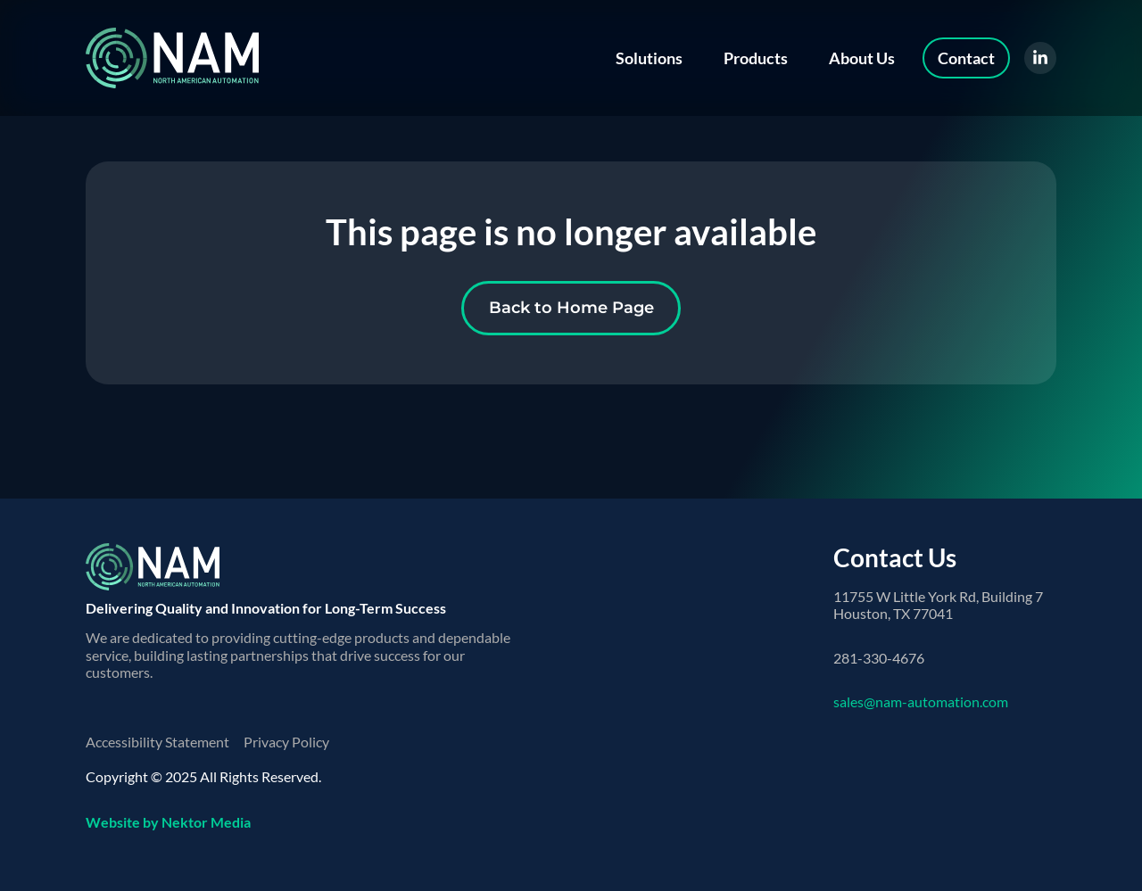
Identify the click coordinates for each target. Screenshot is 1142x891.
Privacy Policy (286, 741)
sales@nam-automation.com (920, 701)
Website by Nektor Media (168, 821)
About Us (862, 58)
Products (756, 58)
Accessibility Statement (157, 741)
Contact (966, 58)
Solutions (649, 58)
